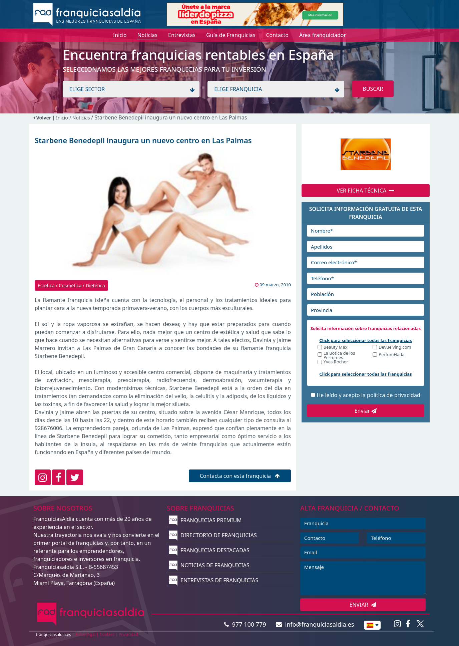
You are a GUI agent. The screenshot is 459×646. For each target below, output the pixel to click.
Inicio (62, 117)
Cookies (107, 634)
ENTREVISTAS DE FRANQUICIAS (213, 580)
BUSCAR (373, 88)
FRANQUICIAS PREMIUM (205, 520)
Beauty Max (336, 347)
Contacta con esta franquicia (240, 475)
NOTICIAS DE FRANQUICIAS (209, 565)
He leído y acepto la (368, 395)
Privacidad (128, 634)
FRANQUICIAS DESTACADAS (209, 550)
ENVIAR (363, 604)
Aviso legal (85, 634)
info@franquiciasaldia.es (315, 624)
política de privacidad (393, 395)
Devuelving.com (395, 347)
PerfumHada (391, 354)
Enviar (366, 410)
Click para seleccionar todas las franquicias (365, 340)
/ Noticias (80, 117)
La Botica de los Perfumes (339, 355)
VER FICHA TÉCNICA (366, 190)
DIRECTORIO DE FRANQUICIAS (213, 535)
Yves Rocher (336, 362)
